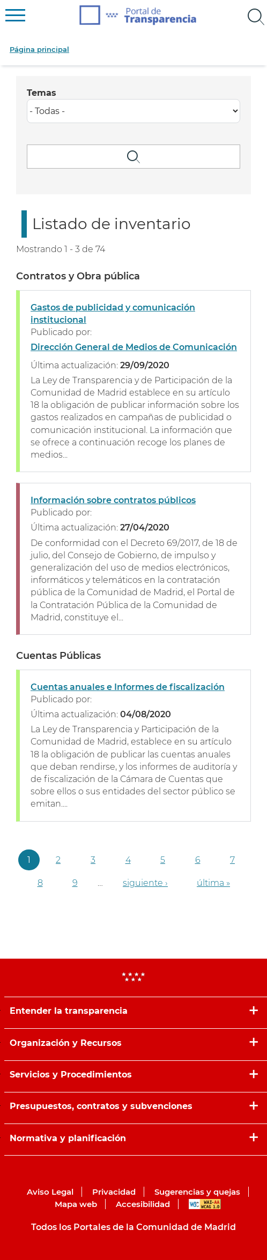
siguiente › (145, 883)
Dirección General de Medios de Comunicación (134, 347)
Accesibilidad (143, 1204)
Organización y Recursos (66, 1043)
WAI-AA (205, 1204)
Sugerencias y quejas (197, 1192)
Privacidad (114, 1192)
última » (213, 883)
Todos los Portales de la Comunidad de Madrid (133, 1227)
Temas (41, 93)
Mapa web (76, 1204)
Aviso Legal (50, 1192)
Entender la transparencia (69, 1011)
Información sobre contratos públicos (113, 500)
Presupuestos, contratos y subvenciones (101, 1106)
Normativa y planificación (68, 1138)
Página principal (39, 49)
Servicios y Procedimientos (71, 1074)
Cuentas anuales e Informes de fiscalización (128, 687)
